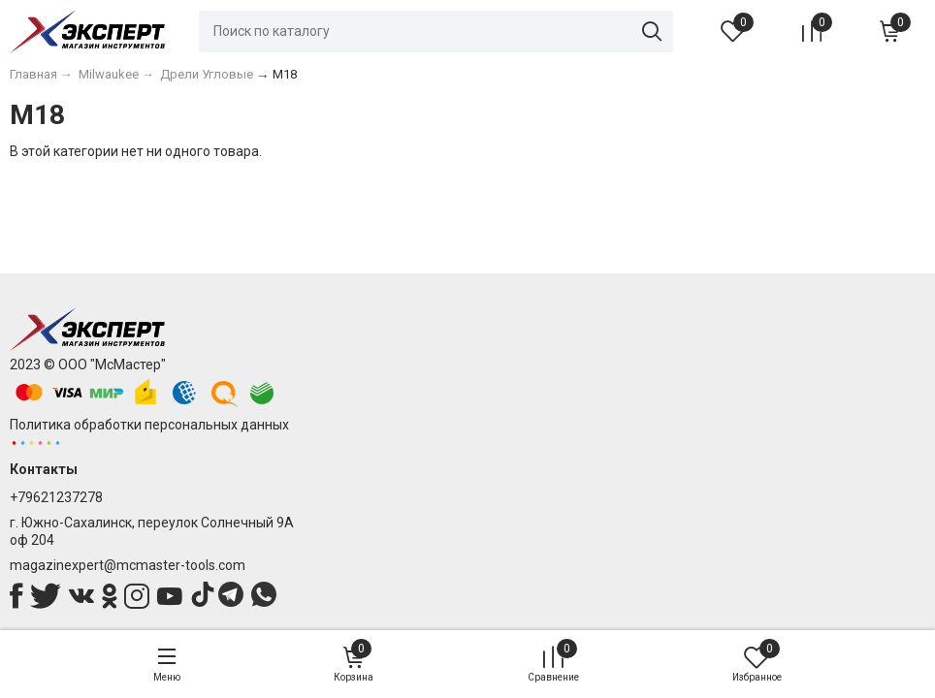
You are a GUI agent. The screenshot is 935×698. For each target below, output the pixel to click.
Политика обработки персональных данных (149, 424)
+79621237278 (56, 497)
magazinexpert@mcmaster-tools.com (127, 565)
